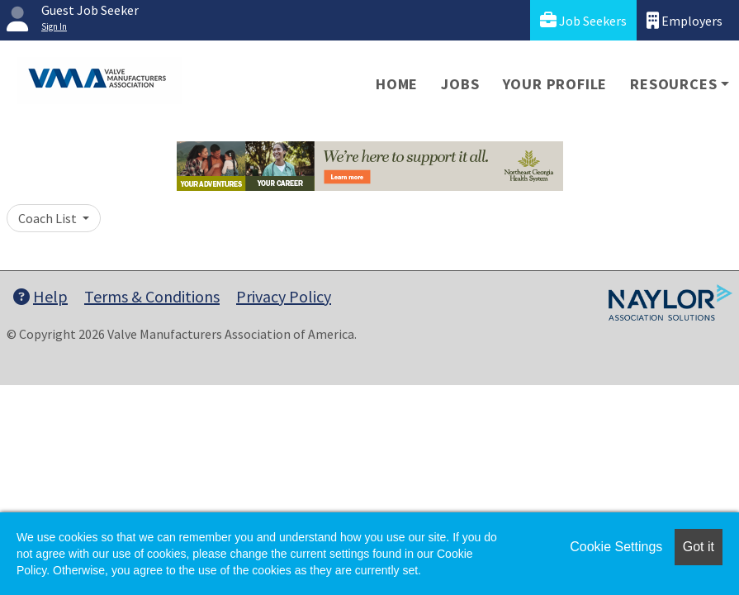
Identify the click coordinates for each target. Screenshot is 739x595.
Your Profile (555, 83)
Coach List (48, 218)
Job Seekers (583, 20)
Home (397, 83)
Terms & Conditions (152, 296)
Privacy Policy (283, 296)
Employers (684, 20)
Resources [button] (673, 83)
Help (40, 296)
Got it (698, 547)
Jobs (460, 83)
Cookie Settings (616, 547)
